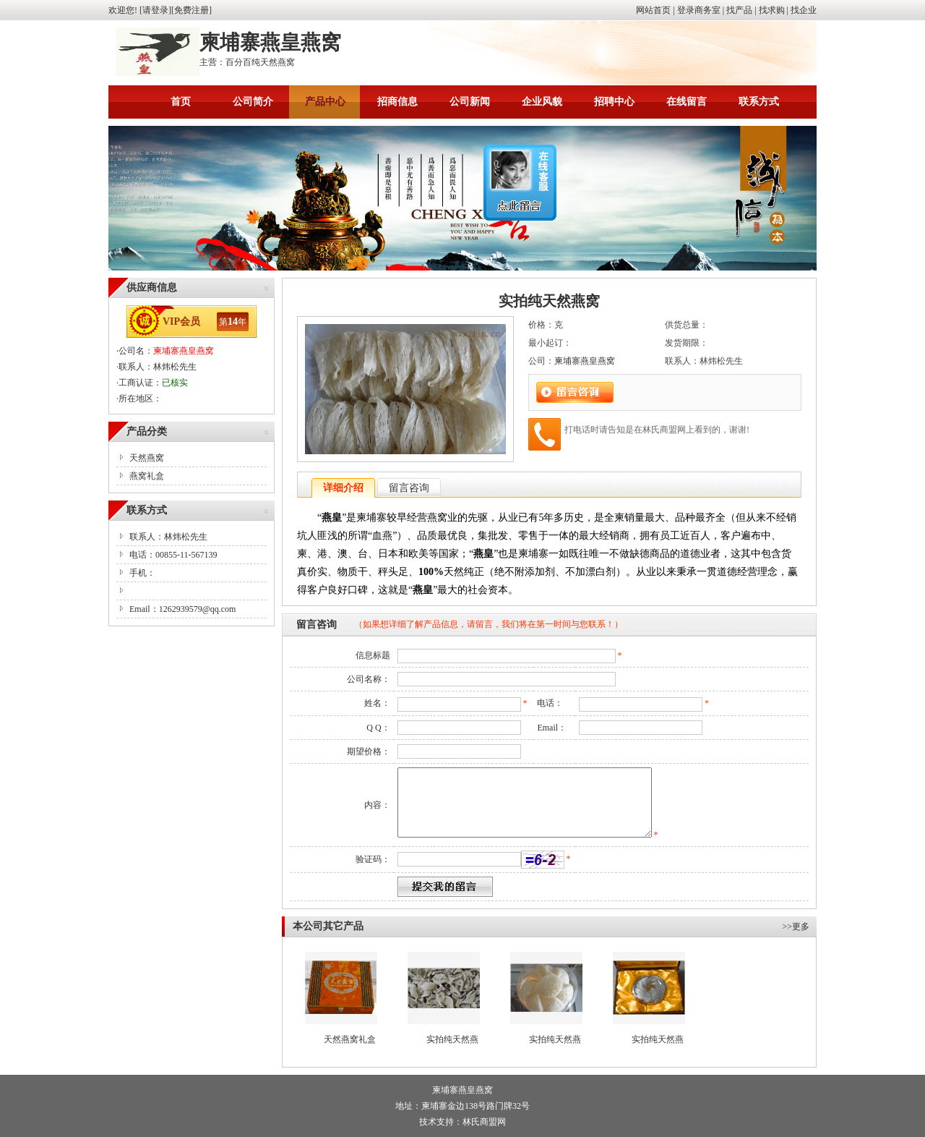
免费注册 (191, 10)
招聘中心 (614, 101)
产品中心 (325, 101)
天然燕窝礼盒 (350, 1039)
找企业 (804, 10)
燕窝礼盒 (146, 476)
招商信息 (397, 101)
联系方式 (759, 101)
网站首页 (653, 10)
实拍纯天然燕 (452, 1039)
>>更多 (795, 926)
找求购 (772, 10)
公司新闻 (469, 101)
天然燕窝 (146, 458)
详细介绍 (343, 487)
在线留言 (686, 101)
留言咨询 (409, 487)
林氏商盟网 (484, 1122)
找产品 (739, 10)
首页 (181, 101)
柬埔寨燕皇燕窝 (183, 351)
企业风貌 (542, 101)
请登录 (155, 10)
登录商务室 (698, 10)
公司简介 (253, 101)
